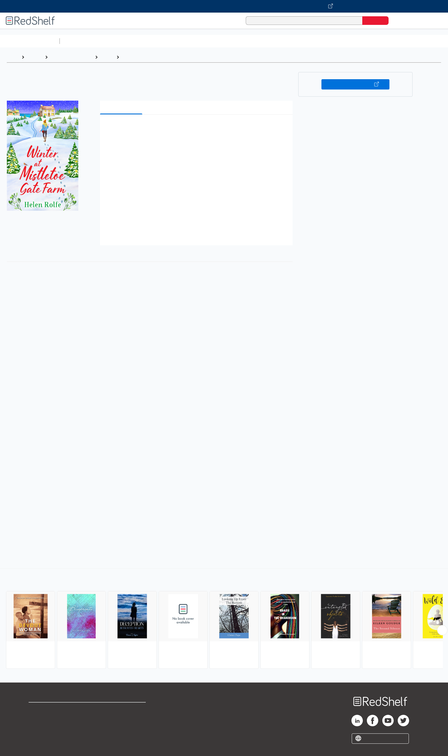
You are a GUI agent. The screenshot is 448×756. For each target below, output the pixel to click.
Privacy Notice (44, 727)
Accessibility (120, 727)
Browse (34, 57)
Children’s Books (379, 41)
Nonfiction (346, 41)
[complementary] (224, 619)
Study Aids (77, 41)
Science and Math (112, 41)
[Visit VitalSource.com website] (224, 6)
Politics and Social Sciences (281, 41)
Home (13, 57)
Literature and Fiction (71, 57)
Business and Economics (222, 41)
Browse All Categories (29, 41)
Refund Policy (122, 718)
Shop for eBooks (47, 709)
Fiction (323, 41)
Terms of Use (122, 709)
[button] (197, 127)
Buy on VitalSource (355, 84)
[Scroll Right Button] (442, 630)
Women (130, 57)
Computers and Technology (163, 41)
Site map (38, 736)
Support (37, 718)
